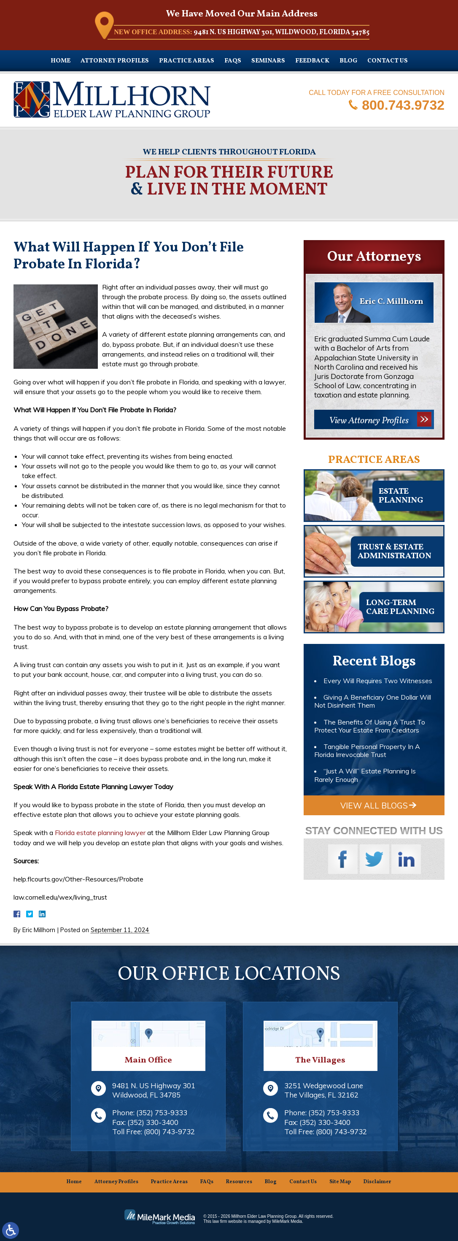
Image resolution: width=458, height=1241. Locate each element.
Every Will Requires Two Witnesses (377, 680)
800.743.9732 (403, 104)
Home (60, 61)
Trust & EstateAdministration (394, 551)
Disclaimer (377, 1182)
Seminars (268, 61)
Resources (239, 1182)
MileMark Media (287, 1221)
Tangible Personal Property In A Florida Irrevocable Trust (367, 750)
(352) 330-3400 (152, 1122)
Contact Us (387, 61)
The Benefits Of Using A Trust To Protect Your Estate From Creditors (369, 726)
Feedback (312, 61)
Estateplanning (401, 496)
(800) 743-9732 (169, 1131)
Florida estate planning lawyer (100, 832)
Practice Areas (186, 61)
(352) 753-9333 (161, 1112)
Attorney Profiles (115, 61)
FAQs (232, 61)
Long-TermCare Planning (400, 607)
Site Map (340, 1182)
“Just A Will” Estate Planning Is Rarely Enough (365, 775)
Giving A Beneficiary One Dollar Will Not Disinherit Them (372, 701)
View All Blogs (374, 805)
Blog (348, 61)
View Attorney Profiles (369, 420)
